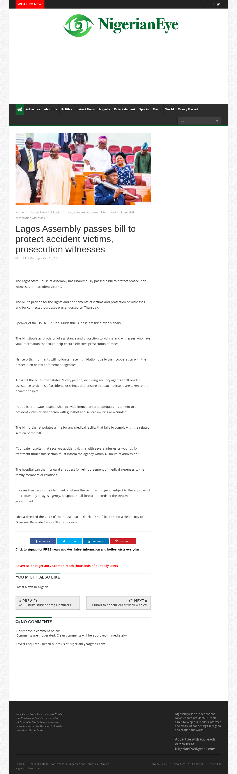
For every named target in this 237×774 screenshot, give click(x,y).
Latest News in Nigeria (46, 212)
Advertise (33, 109)
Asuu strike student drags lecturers (45, 605)
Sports (144, 109)
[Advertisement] (118, 73)
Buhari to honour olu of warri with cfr (119, 605)
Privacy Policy (158, 763)
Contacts (197, 763)
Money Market (188, 109)
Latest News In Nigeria (93, 109)
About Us (50, 109)
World (169, 109)
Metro (157, 109)
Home (20, 212)
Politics (67, 109)
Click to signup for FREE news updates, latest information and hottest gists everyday (78, 549)
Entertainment (124, 109)
